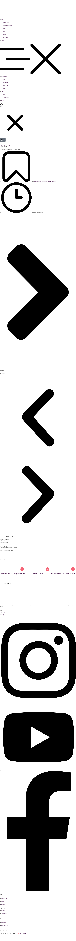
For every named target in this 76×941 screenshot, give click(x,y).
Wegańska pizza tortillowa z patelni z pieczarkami (13, 574)
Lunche (4, 36)
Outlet (4, 31)
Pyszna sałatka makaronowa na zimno (63, 573)
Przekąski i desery (6, 39)
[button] (38, 59)
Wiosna (4, 21)
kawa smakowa (44, 181)
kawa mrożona (38, 181)
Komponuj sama (6, 22)
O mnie (2, 40)
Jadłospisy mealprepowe (7, 25)
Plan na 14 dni (5, 27)
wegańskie (54, 181)
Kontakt (2, 42)
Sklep (2, 19)
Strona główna (4, 17)
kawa (35, 181)
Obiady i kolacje (5, 37)
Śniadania (4, 34)
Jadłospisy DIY (5, 24)
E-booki (4, 30)
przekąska (49, 181)
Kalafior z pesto (38, 573)
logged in (10, 585)
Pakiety (4, 28)
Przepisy (2, 33)
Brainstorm (23, 933)
